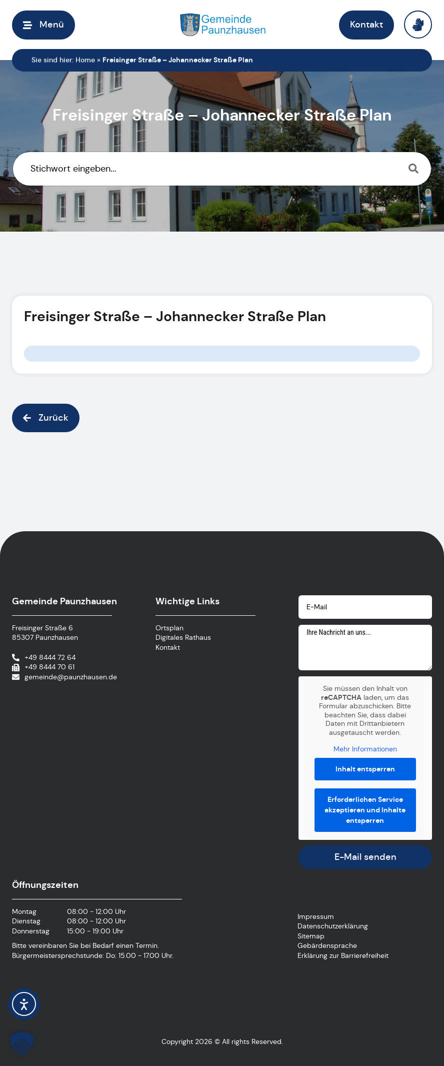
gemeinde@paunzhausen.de (70, 676)
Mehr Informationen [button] (365, 749)
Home (85, 60)
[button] (43, 25)
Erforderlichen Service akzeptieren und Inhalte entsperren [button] (365, 809)
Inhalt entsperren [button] (365, 768)
